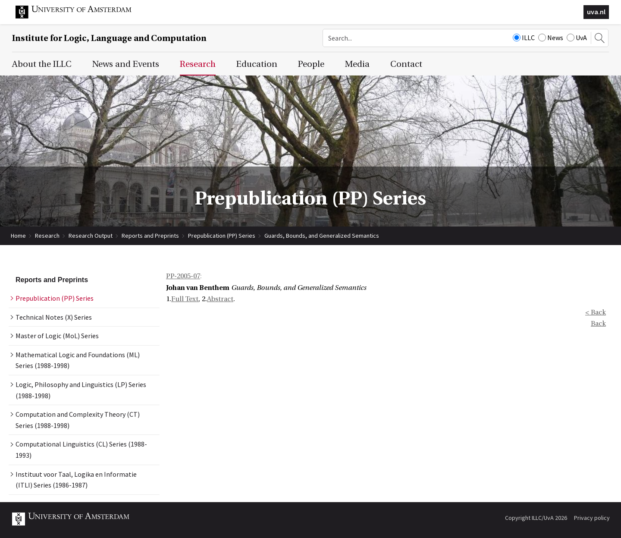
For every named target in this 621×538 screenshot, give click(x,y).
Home (18, 235)
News (550, 37)
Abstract (220, 299)
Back (598, 323)
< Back (595, 312)
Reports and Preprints (150, 235)
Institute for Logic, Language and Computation (109, 38)
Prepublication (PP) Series (221, 235)
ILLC (524, 37)
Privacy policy (592, 518)
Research (47, 235)
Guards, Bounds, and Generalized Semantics (321, 235)
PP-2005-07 (183, 276)
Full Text (184, 299)
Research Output (91, 235)
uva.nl (596, 11)
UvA (577, 37)
